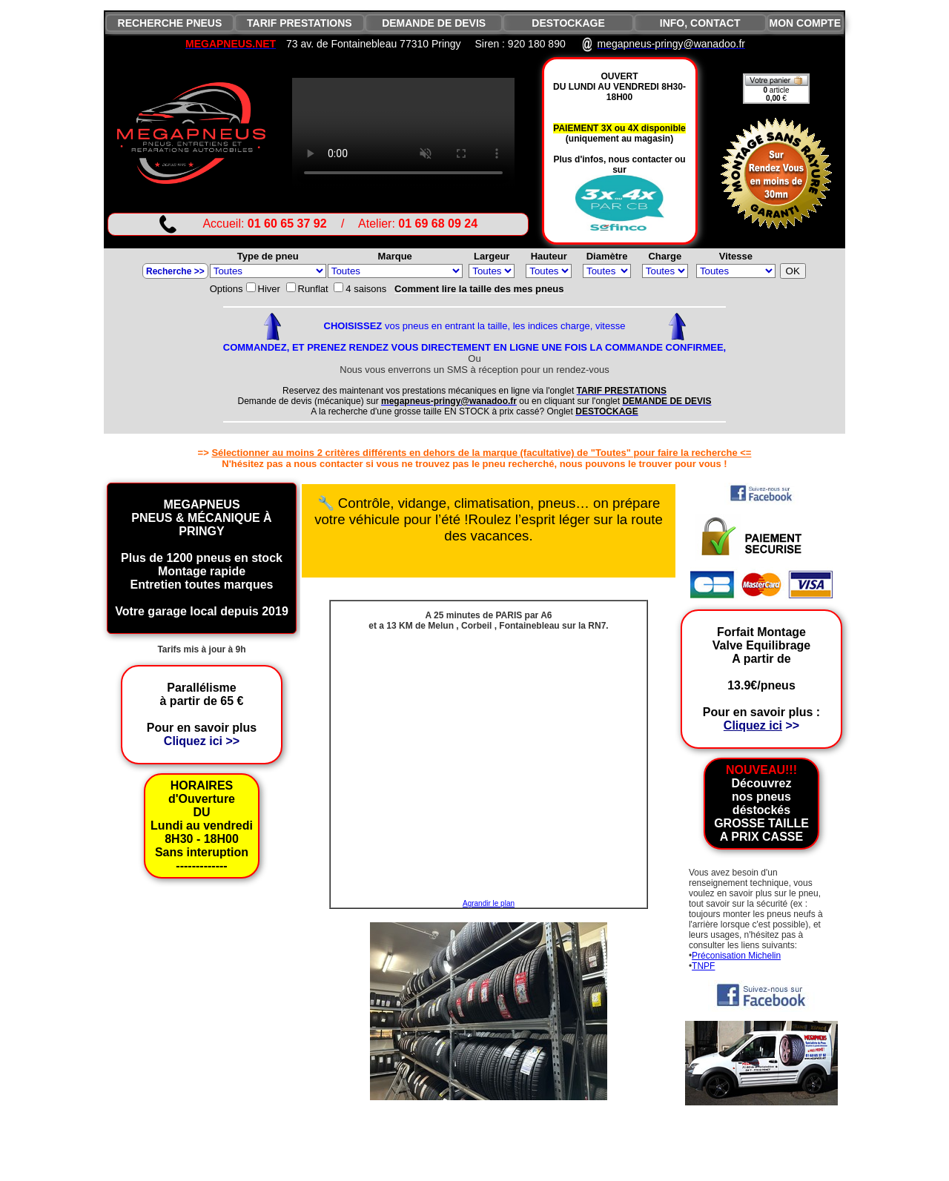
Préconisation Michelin (736, 955)
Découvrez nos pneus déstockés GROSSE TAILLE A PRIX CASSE (761, 803)
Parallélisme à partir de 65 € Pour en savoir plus (202, 714)
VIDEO (403, 133)
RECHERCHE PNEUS (170, 23)
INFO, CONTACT (700, 23)
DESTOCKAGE (568, 23)
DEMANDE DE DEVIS (434, 23)
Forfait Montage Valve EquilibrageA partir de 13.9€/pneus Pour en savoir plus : (761, 679)
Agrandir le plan (489, 903)
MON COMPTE (805, 23)
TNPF (703, 966)
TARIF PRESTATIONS (299, 23)
